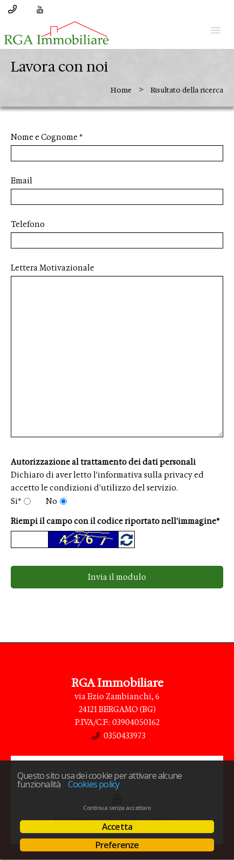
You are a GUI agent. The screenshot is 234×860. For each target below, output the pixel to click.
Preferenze (117, 845)
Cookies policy (94, 784)
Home (121, 90)
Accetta (117, 827)
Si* (16, 501)
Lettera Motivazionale (52, 268)
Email (21, 181)
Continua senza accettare (116, 808)
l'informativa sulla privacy (142, 475)
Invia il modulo (117, 577)
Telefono (28, 224)
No (51, 501)
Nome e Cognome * (46, 137)
